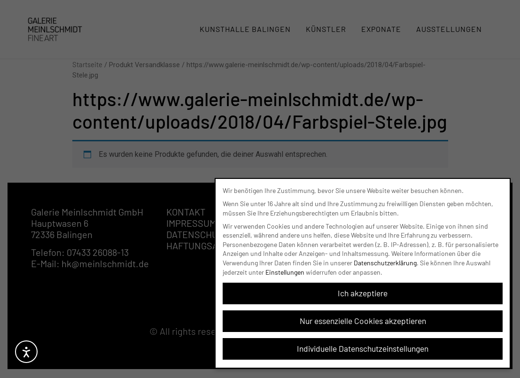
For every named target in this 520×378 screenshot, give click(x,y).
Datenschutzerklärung (385, 261)
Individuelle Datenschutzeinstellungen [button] (362, 347)
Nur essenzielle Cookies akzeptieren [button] (363, 319)
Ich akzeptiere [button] (363, 291)
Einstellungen (284, 270)
